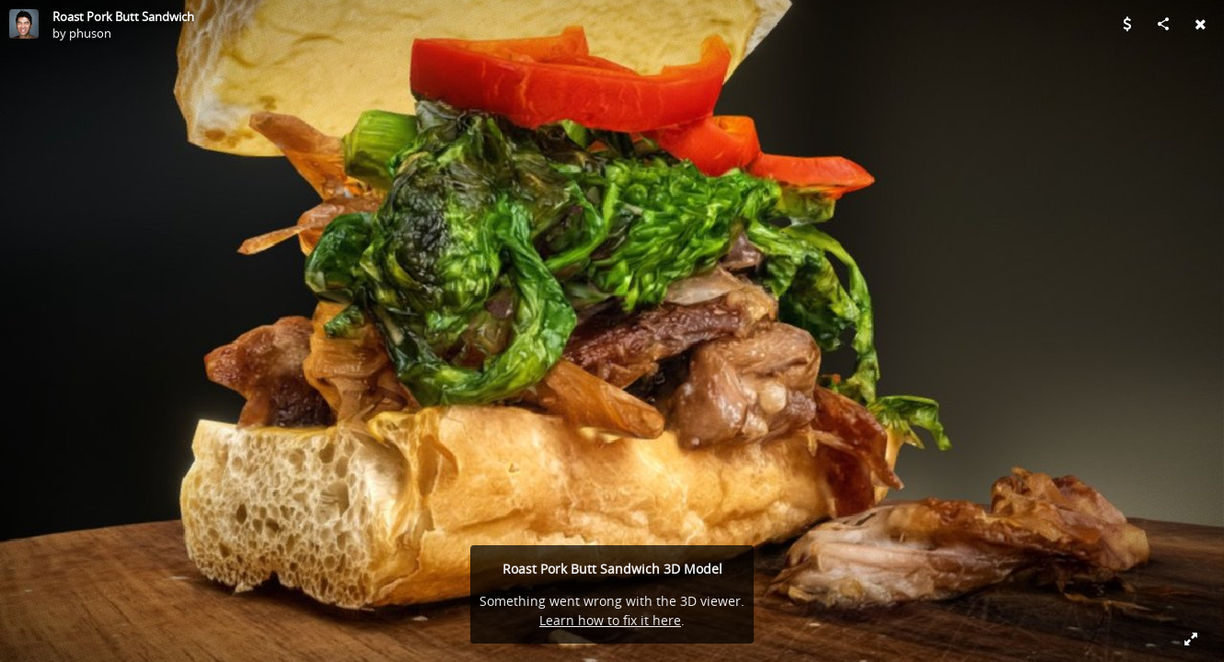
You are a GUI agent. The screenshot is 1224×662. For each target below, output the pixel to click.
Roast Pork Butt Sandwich (123, 16)
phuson (90, 33)
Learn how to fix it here (610, 620)
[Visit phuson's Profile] (24, 24)
